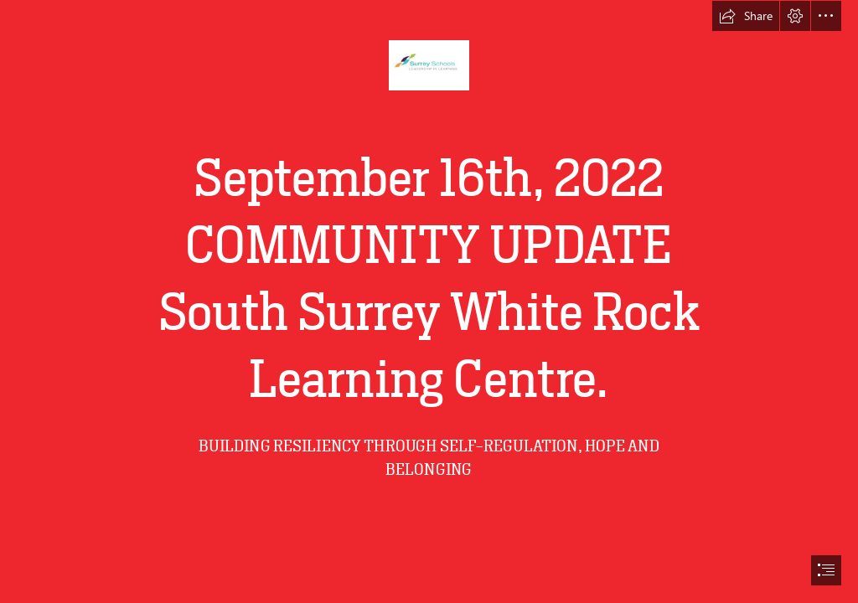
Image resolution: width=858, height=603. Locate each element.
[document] (429, 301)
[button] (745, 16)
